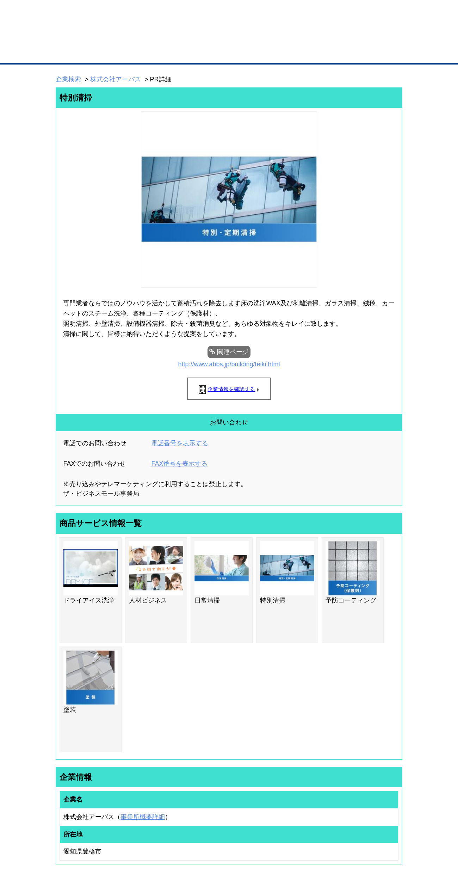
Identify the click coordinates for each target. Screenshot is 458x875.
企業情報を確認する (231, 389)
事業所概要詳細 (142, 816)
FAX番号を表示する (179, 463)
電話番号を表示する (179, 443)
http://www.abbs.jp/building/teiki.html (229, 364)
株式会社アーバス (115, 79)
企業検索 (68, 79)
